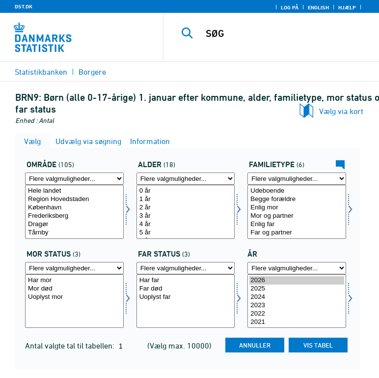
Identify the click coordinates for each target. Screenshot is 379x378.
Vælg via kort (341, 111)
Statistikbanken (41, 71)
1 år (185, 199)
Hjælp (347, 7)
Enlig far (296, 224)
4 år (185, 224)
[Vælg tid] (296, 301)
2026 (296, 280)
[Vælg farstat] (185, 301)
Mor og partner (296, 216)
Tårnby (74, 233)
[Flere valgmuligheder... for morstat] (74, 268)
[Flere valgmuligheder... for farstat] (185, 268)
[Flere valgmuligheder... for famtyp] (296, 179)
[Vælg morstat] (74, 301)
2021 (296, 322)
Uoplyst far (185, 297)
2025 (296, 289)
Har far (185, 280)
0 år (185, 191)
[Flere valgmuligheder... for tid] (296, 268)
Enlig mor (296, 208)
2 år (185, 208)
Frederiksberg (74, 216)
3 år (185, 216)
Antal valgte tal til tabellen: (70, 345)
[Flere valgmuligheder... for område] (74, 179)
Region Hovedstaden (74, 199)
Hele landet (74, 191)
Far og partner (296, 233)
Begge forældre (296, 199)
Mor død (74, 289)
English (318, 7)
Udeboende (296, 191)
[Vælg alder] (185, 212)
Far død (185, 289)
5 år (185, 233)
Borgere (92, 71)
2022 (296, 314)
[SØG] (287, 33)
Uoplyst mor (74, 297)
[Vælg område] (74, 212)
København (74, 208)
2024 (296, 297)
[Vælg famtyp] (296, 212)
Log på (289, 7)
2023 (296, 305)
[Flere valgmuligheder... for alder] (185, 179)
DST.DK (23, 6)
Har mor (74, 280)
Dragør (74, 224)
